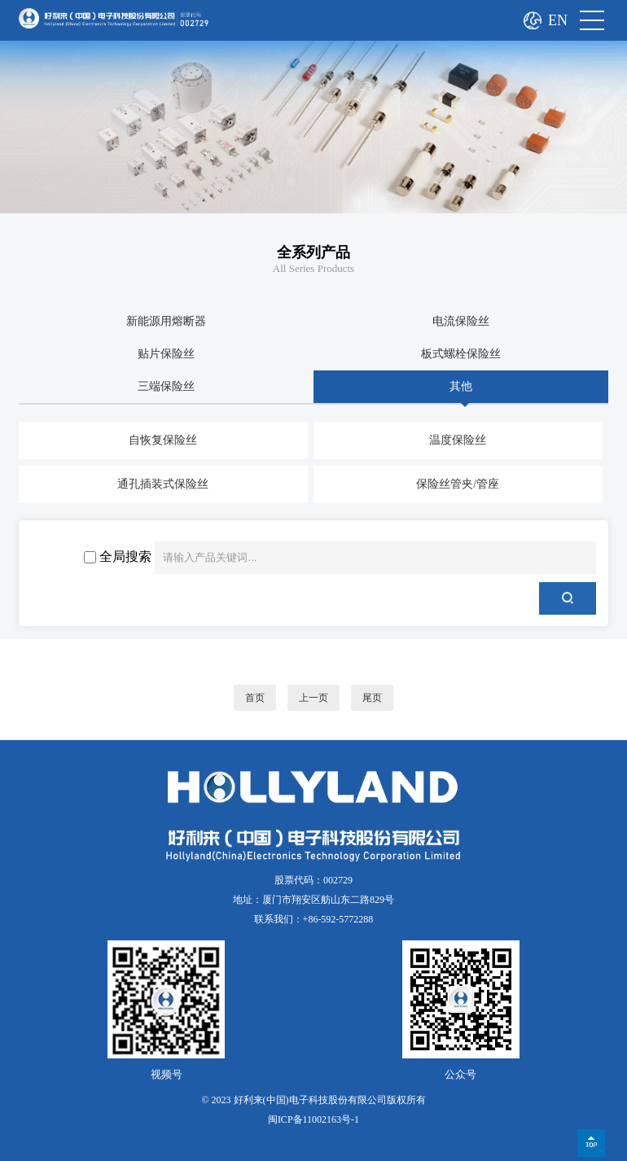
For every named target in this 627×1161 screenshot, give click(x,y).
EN (558, 20)
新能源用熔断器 (166, 321)
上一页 (313, 698)
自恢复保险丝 (163, 440)
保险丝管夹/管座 (457, 484)
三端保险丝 (166, 386)
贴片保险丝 (166, 354)
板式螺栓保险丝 (461, 354)
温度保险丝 (457, 440)
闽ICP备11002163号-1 (313, 1119)
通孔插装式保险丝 (162, 484)
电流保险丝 (460, 321)
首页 (255, 698)
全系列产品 (313, 252)
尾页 (372, 698)
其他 (460, 386)
